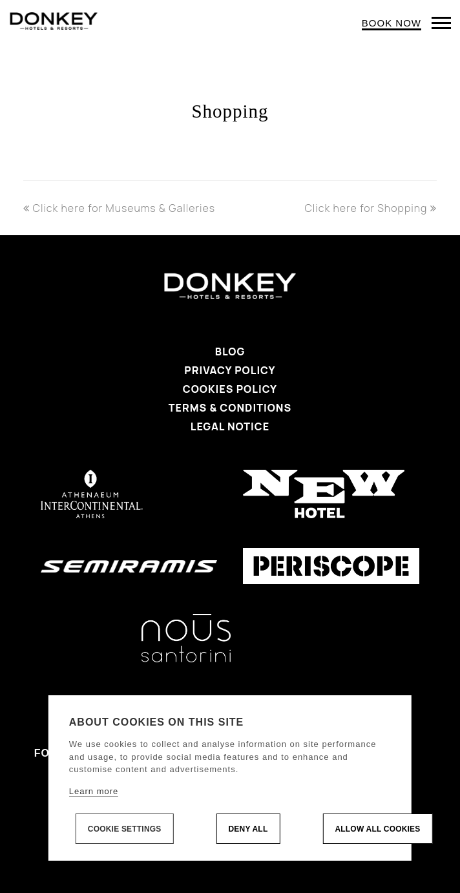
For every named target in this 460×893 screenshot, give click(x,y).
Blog (230, 351)
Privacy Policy (229, 370)
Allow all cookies (377, 829)
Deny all (247, 829)
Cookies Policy (230, 389)
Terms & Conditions (230, 408)
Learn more (93, 791)
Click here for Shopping (371, 208)
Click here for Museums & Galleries (119, 208)
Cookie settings (125, 829)
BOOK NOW (391, 22)
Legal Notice (230, 426)
